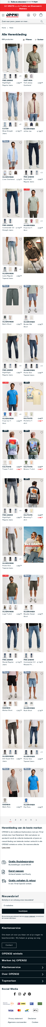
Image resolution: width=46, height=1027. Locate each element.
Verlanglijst (34, 15)
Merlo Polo (6, 807)
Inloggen (28, 15)
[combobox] (23, 21)
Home (4, 28)
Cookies (35, 1022)
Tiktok (25, 994)
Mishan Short (7, 710)
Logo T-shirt (7, 614)
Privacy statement (16, 1018)
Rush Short (28, 710)
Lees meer (6, 848)
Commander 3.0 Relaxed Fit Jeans (29, 665)
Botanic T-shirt (29, 469)
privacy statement (29, 916)
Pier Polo (27, 807)
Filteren (29, 40)
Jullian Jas (28, 131)
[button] (20, 46)
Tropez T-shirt (7, 469)
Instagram (20, 994)
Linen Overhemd (8, 179)
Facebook (15, 994)
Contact (9, 945)
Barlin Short (6, 324)
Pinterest (30, 994)
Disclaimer (32, 1018)
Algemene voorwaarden (17, 1022)
